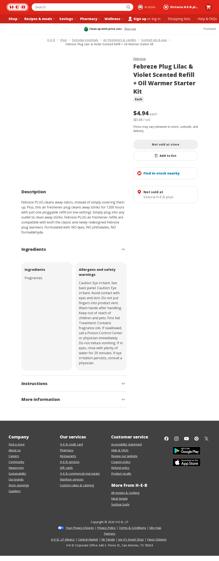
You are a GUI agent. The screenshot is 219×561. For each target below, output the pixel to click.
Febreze (139, 58)
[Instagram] (176, 438)
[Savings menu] (67, 18)
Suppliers (15, 491)
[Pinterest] (196, 438)
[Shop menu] (14, 18)
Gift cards (66, 468)
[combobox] (78, 7)
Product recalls (121, 474)
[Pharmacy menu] (89, 18)
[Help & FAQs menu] (207, 18)
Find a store (17, 444)
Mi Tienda (108, 539)
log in (156, 18)
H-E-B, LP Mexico (63, 539)
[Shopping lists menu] (179, 18)
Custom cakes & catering (77, 485)
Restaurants (68, 456)
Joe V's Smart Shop (131, 539)
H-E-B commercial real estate (80, 474)
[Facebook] (166, 438)
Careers (14, 456)
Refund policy (120, 468)
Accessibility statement (126, 444)
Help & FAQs (119, 450)
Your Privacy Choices (80, 528)
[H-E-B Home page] (17, 7)
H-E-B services (69, 462)
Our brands (16, 479)
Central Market (88, 539)
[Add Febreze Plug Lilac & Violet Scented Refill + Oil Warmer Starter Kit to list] (165, 156)
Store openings (19, 485)
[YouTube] (186, 438)
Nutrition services (71, 479)
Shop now (130, 29)
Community (16, 462)
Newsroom (16, 468)
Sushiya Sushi (120, 504)
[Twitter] (206, 438)
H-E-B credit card (71, 444)
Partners (109, 534)
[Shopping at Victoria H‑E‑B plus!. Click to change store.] (181, 7)
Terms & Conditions (132, 528)
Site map (155, 528)
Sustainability (17, 474)
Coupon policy (120, 462)
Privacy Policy (106, 528)
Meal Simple (119, 499)
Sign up (137, 18)
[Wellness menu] (113, 18)
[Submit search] (128, 7)
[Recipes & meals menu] (39, 18)
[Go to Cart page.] (208, 7)
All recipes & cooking (125, 493)
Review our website (124, 456)
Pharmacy (66, 450)
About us (15, 450)
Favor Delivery (156, 539)
